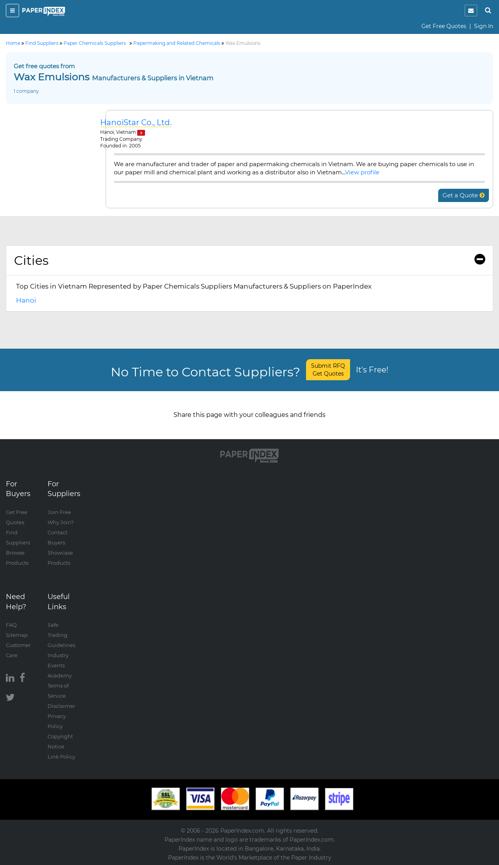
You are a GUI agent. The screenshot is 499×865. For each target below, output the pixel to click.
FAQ (11, 625)
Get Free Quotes (443, 26)
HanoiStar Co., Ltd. (136, 122)
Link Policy (61, 756)
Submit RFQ (328, 369)
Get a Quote (463, 195)
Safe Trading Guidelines (61, 635)
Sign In (483, 26)
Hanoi (26, 300)
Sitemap (17, 635)
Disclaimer (61, 706)
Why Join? (61, 522)
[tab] (249, 260)
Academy (60, 675)
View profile (362, 172)
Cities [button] (249, 260)
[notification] (471, 10)
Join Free (59, 512)
